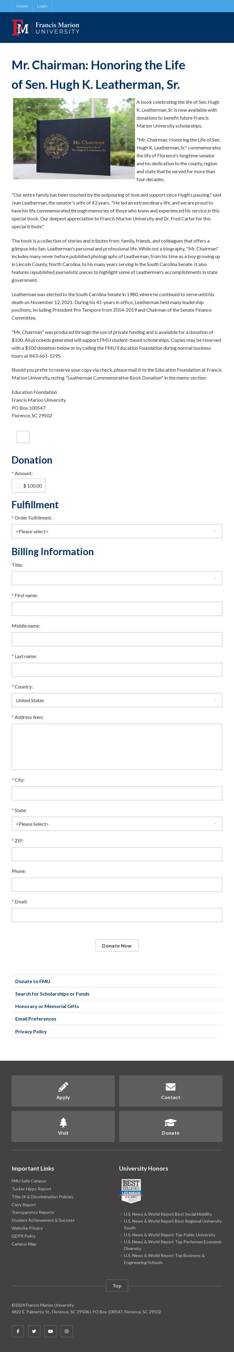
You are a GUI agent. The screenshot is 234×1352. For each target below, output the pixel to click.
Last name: (26, 656)
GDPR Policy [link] (24, 1235)
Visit (63, 1127)
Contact (170, 1091)
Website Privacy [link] (27, 1228)
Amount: (24, 473)
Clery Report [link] (24, 1204)
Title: (17, 565)
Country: (24, 686)
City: (20, 780)
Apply (63, 1091)
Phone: (19, 871)
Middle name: (26, 626)
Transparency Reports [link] (33, 1212)
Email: (21, 901)
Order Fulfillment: (33, 517)
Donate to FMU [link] (32, 981)
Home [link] (22, 6)
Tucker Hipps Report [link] (31, 1188)
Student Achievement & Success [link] (43, 1220)
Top (117, 1285)
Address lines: (29, 717)
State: (21, 810)
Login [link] (42, 6)
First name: (26, 595)
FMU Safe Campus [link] (29, 1180)
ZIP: (19, 840)
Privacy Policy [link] (31, 1031)
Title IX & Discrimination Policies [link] (42, 1196)
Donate (170, 1127)
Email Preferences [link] (35, 1018)
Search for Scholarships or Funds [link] (52, 993)
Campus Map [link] (24, 1243)
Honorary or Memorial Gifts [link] (47, 1006)
